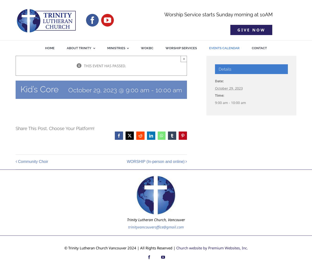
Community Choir (33, 162)
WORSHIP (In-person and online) (156, 162)
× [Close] (184, 59)
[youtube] (107, 20)
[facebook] (92, 20)
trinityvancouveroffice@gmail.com (156, 227)
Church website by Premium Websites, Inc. (212, 247)
